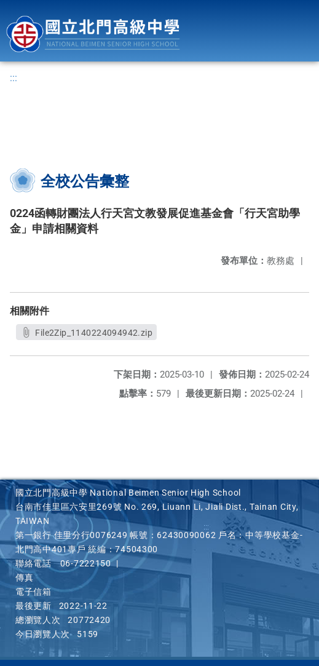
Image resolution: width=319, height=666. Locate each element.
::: (13, 78)
